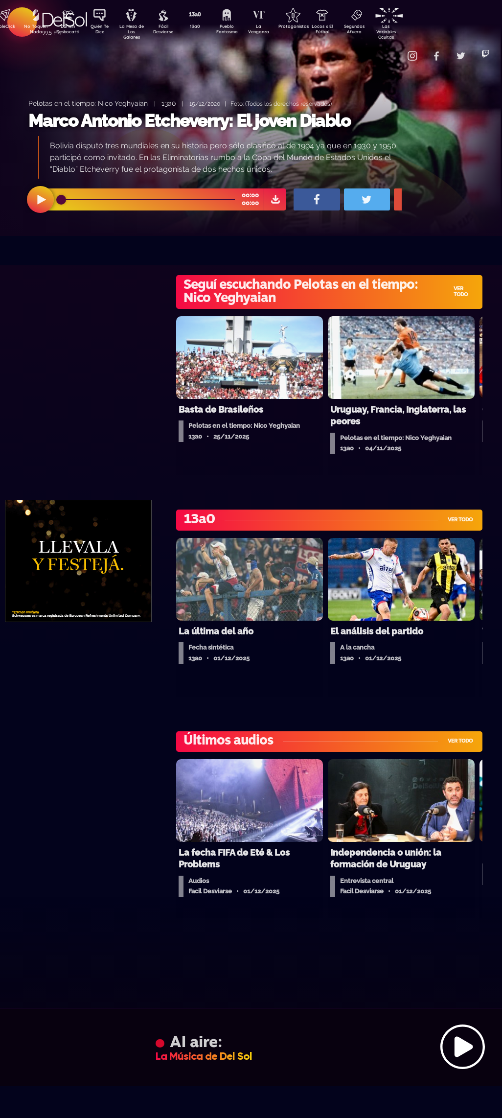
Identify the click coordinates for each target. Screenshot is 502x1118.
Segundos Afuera (377, 31)
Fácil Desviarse (171, 31)
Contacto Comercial (392, 50)
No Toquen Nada (34, 31)
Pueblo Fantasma (240, 31)
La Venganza (275, 31)
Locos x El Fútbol (343, 31)
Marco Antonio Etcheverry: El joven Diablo (189, 121)
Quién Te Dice (103, 31)
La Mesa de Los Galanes (138, 31)
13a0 (206, 27)
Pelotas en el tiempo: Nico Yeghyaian (89, 103)
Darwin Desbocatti (69, 31)
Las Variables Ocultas (412, 31)
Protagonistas (309, 27)
